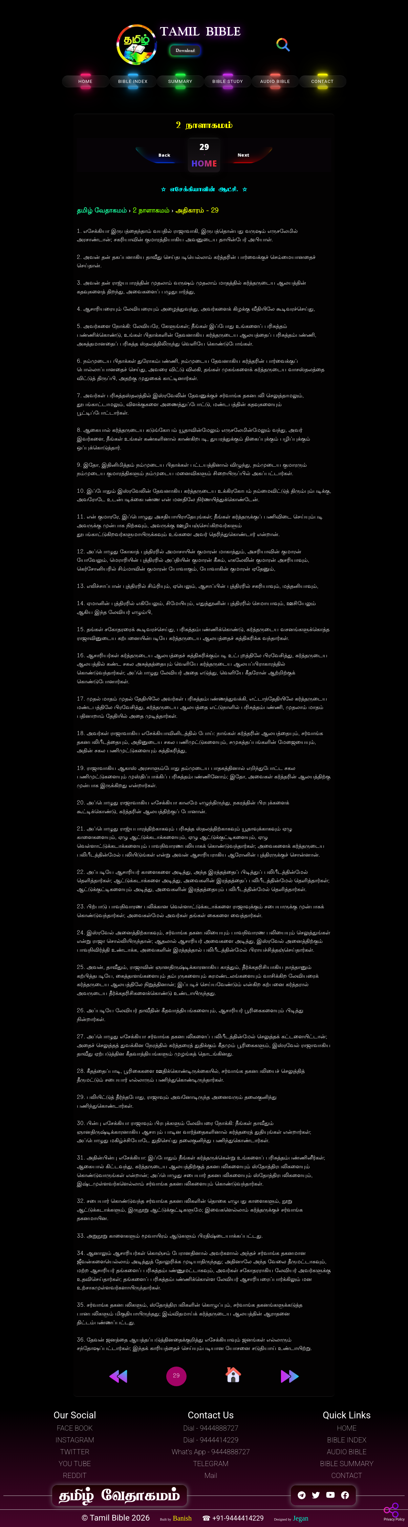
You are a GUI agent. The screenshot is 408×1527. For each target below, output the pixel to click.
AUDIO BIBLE (275, 81)
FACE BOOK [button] (75, 1428)
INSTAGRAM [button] (75, 1440)
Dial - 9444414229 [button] (210, 1440)
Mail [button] (211, 1475)
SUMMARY (180, 81)
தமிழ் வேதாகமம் (102, 211)
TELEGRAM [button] (211, 1464)
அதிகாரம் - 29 (196, 211)
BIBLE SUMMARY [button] (346, 1464)
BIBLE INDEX (133, 81)
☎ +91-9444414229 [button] (233, 1518)
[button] (136, 45)
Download (185, 50)
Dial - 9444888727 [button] (210, 1428)
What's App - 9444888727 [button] (211, 1452)
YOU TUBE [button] (75, 1464)
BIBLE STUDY (227, 81)
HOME (86, 81)
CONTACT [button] (346, 1475)
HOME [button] (347, 1428)
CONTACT (322, 81)
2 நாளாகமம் (151, 211)
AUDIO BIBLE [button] (347, 1452)
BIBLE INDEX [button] (346, 1440)
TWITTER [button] (74, 1452)
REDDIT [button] (75, 1475)
